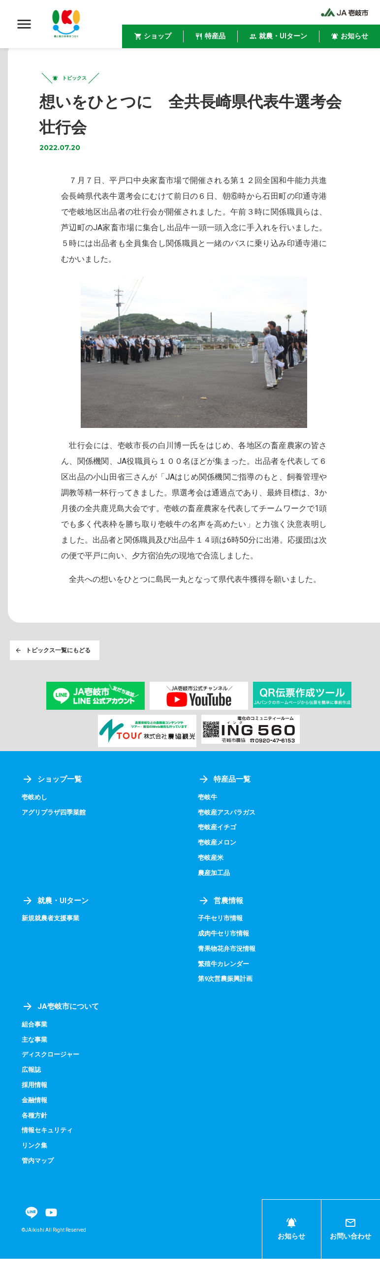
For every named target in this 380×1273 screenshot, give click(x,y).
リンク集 (35, 1160)
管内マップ (39, 1175)
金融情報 (35, 1115)
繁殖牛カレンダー (225, 980)
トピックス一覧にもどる (54, 667)
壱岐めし (35, 815)
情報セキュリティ (49, 1145)
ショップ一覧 (53, 797)
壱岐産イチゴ (218, 845)
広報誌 (32, 1085)
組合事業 (35, 1040)
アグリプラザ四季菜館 (56, 830)
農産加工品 (215, 890)
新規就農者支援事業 (53, 936)
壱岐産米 (211, 875)
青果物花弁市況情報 (229, 965)
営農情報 (221, 917)
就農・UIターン (57, 917)
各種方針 (35, 1130)
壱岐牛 (208, 815)
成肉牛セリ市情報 (225, 950)
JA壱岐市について (62, 1023)
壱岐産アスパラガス (229, 830)
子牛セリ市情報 (222, 936)
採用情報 (35, 1100)
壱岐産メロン (218, 860)
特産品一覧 (225, 797)
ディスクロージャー (53, 1070)
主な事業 (35, 1056)
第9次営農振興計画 (227, 995)
